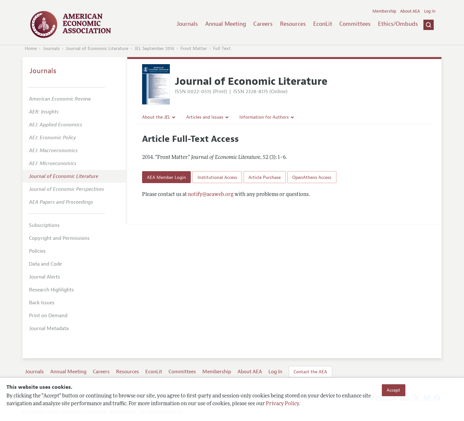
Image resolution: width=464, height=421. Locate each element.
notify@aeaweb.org (211, 194)
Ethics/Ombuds (398, 23)
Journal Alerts (44, 277)
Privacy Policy (282, 403)
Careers (263, 23)
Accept (393, 390)
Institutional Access (217, 177)
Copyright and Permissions (59, 238)
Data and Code (45, 264)
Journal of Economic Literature (97, 48)
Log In (429, 11)
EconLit (322, 23)
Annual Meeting (225, 23)
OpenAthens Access (311, 177)
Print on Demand (48, 315)
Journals (187, 23)
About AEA (410, 11)
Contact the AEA (310, 372)
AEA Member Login (166, 177)
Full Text (222, 48)
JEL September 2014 (154, 48)
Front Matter (193, 48)
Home (31, 48)
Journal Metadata (49, 328)
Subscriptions (44, 225)
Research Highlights (51, 290)
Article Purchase (264, 177)
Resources (293, 23)
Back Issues (41, 302)
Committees (355, 23)
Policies (37, 251)
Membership (384, 11)
